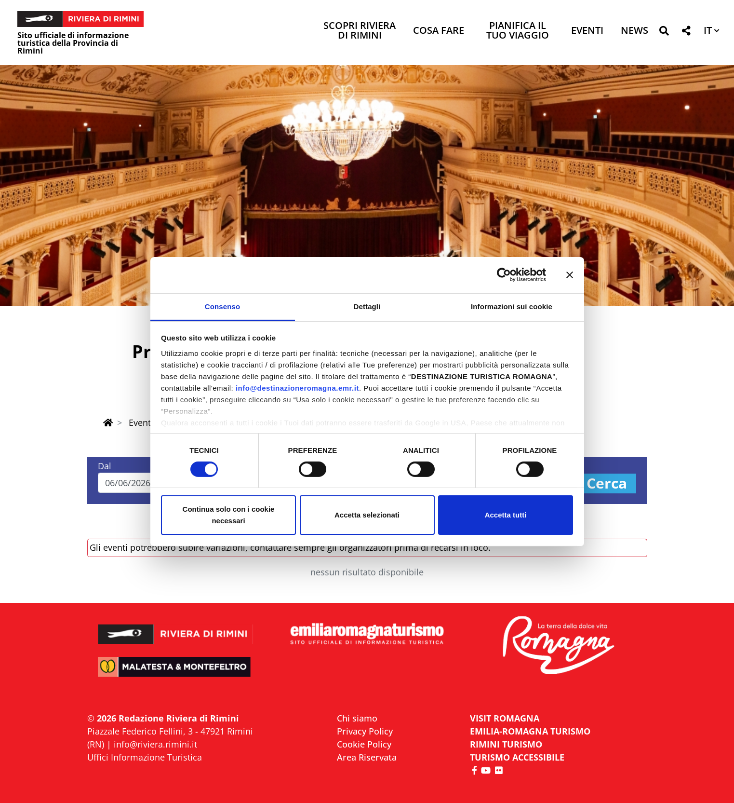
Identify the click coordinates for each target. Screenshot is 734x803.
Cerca (607, 483)
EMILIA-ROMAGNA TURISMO (530, 731)
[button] (664, 32)
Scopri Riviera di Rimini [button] (359, 31)
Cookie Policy (364, 744)
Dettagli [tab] (367, 306)
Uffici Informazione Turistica (144, 757)
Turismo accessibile (517, 757)
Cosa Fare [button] (438, 31)
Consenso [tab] (222, 306)
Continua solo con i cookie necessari (229, 515)
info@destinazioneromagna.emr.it (297, 387)
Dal (104, 466)
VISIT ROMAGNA (504, 718)
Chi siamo (357, 718)
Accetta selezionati (367, 515)
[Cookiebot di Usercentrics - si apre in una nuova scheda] (504, 275)
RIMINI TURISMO (506, 744)
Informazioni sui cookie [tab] (511, 306)
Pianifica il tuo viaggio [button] (517, 31)
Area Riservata (367, 757)
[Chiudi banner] (569, 275)
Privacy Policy (365, 731)
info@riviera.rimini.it (155, 744)
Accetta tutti (506, 515)
